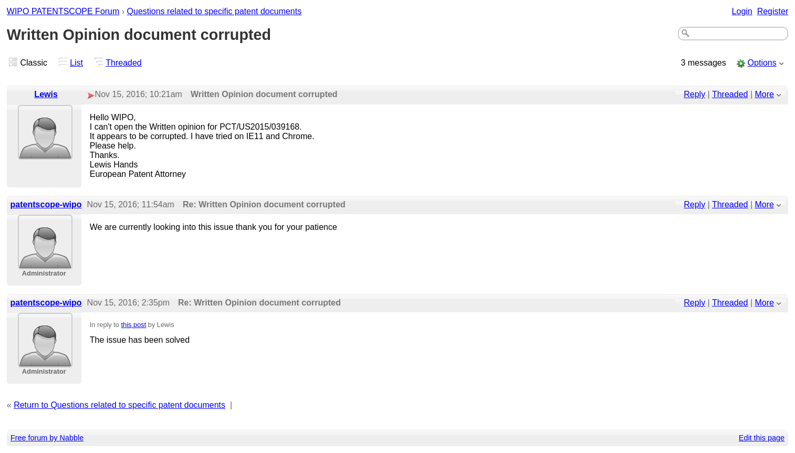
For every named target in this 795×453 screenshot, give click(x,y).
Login (742, 11)
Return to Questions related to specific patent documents (119, 405)
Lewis (45, 94)
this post (134, 325)
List (76, 62)
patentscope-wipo (46, 204)
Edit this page (761, 438)
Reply (694, 94)
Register (773, 11)
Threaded (124, 62)
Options (762, 62)
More (764, 94)
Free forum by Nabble (47, 438)
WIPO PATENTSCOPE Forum (63, 11)
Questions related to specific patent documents (214, 11)
